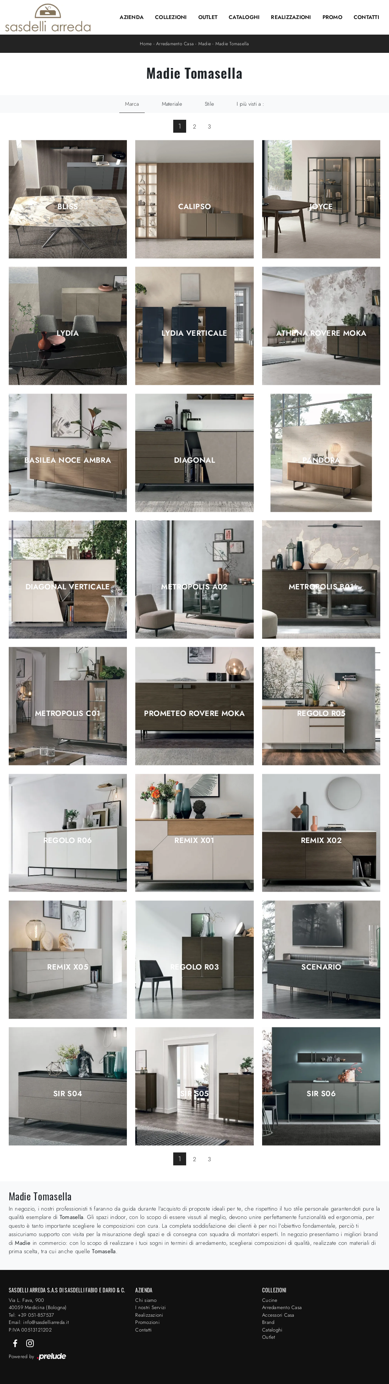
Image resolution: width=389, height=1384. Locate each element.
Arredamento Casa (175, 43)
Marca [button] (132, 104)
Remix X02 (321, 840)
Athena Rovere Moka (321, 333)
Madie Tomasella (232, 43)
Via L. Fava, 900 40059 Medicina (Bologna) (38, 1304)
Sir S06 (321, 1094)
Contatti (366, 17)
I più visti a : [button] (250, 104)
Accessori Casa (278, 1315)
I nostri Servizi (150, 1307)
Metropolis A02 (194, 587)
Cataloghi (244, 17)
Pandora (321, 460)
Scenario (321, 967)
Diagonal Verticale (67, 587)
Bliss (67, 207)
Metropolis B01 (321, 587)
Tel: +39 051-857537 (31, 1315)
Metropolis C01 (68, 713)
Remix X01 (194, 840)
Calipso (194, 207)
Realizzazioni (291, 17)
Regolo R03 (194, 967)
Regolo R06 (67, 840)
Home (146, 43)
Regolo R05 (321, 713)
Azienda (132, 17)
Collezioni (171, 17)
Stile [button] (209, 104)
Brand (268, 1322)
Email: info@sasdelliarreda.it (39, 1322)
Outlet (208, 17)
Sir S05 (194, 1094)
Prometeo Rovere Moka (194, 713)
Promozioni (147, 1322)
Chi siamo (146, 1300)
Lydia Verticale (194, 333)
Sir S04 (67, 1094)
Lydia (68, 333)
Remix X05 (67, 967)
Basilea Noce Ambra (67, 460)
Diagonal (194, 460)
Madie (204, 43)
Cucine (270, 1300)
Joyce (321, 207)
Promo (332, 17)
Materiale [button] (172, 104)
